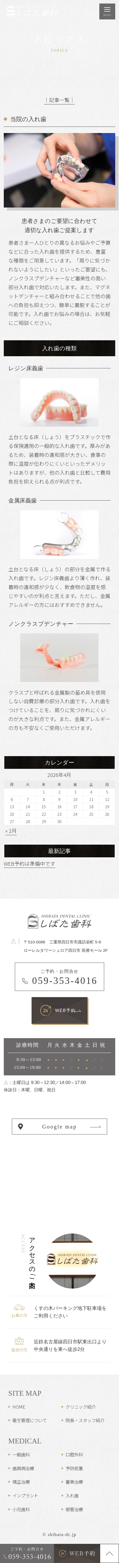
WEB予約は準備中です (29, 863)
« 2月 (11, 830)
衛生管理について (29, 1420)
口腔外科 (74, 1454)
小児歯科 (21, 1509)
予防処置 (74, 1468)
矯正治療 (21, 1482)
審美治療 (74, 1482)
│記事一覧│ (59, 99)
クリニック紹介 (81, 1407)
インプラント (25, 1495)
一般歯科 (21, 1454)
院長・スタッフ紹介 (85, 1420)
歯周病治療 (23, 1468)
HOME (18, 1407)
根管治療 (74, 1509)
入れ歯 (72, 1495)
